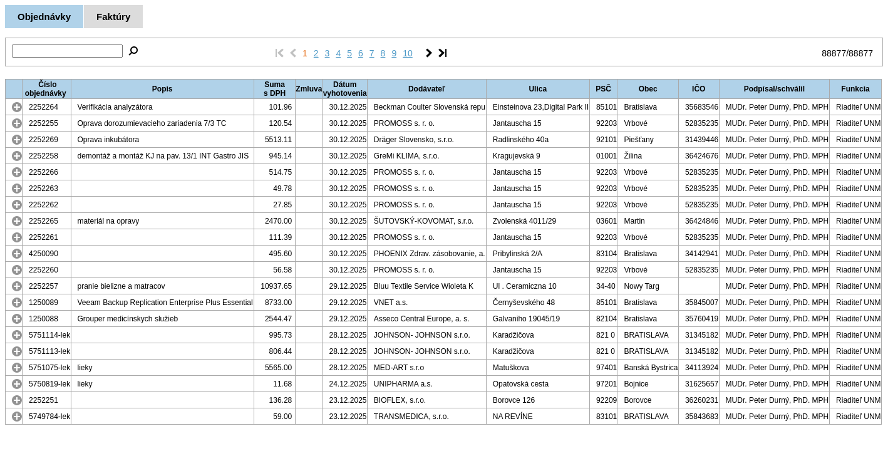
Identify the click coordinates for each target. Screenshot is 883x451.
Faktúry (113, 16)
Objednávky (44, 16)
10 (408, 53)
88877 (834, 53)
